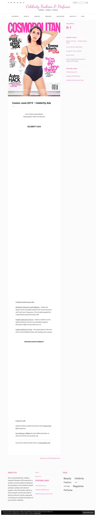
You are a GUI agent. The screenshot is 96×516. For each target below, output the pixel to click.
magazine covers (38, 92)
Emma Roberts (54, 90)
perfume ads (29, 93)
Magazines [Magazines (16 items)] (78, 486)
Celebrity (15, 16)
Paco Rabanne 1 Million (23, 433)
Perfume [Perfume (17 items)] (68, 490)
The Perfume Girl (71, 72)
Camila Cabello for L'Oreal (24, 329)
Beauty (26, 16)
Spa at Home (70, 55)
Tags (83, 16)
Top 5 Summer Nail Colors (74, 47)
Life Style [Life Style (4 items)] (67, 486)
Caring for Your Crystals (73, 51)
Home (37, 472)
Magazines (60, 16)
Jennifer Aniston (18, 92)
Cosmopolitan (46, 90)
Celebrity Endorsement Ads (74, 80)
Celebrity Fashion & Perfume (48, 6)
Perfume (48, 16)
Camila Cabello (28, 90)
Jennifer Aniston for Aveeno (24, 319)
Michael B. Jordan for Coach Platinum (27, 307)
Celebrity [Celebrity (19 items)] (79, 478)
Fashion (37, 16)
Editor (26, 89)
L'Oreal (31, 92)
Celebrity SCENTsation (73, 76)
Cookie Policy (37, 513)
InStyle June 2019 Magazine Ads (50, 458)
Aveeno (16, 90)
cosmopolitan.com (44, 443)
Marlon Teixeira (47, 92)
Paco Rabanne (21, 93)
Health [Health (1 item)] (76, 482)
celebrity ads (35, 90)
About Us (73, 16)
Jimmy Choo (26, 92)
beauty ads (21, 90)
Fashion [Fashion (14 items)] (67, 482)
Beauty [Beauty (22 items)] (67, 478)
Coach (41, 90)
